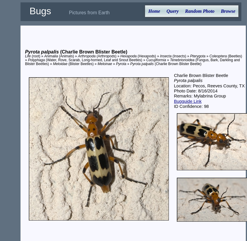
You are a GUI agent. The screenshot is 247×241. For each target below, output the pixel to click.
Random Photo (199, 11)
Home (154, 11)
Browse (228, 11)
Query (172, 11)
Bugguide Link (188, 101)
